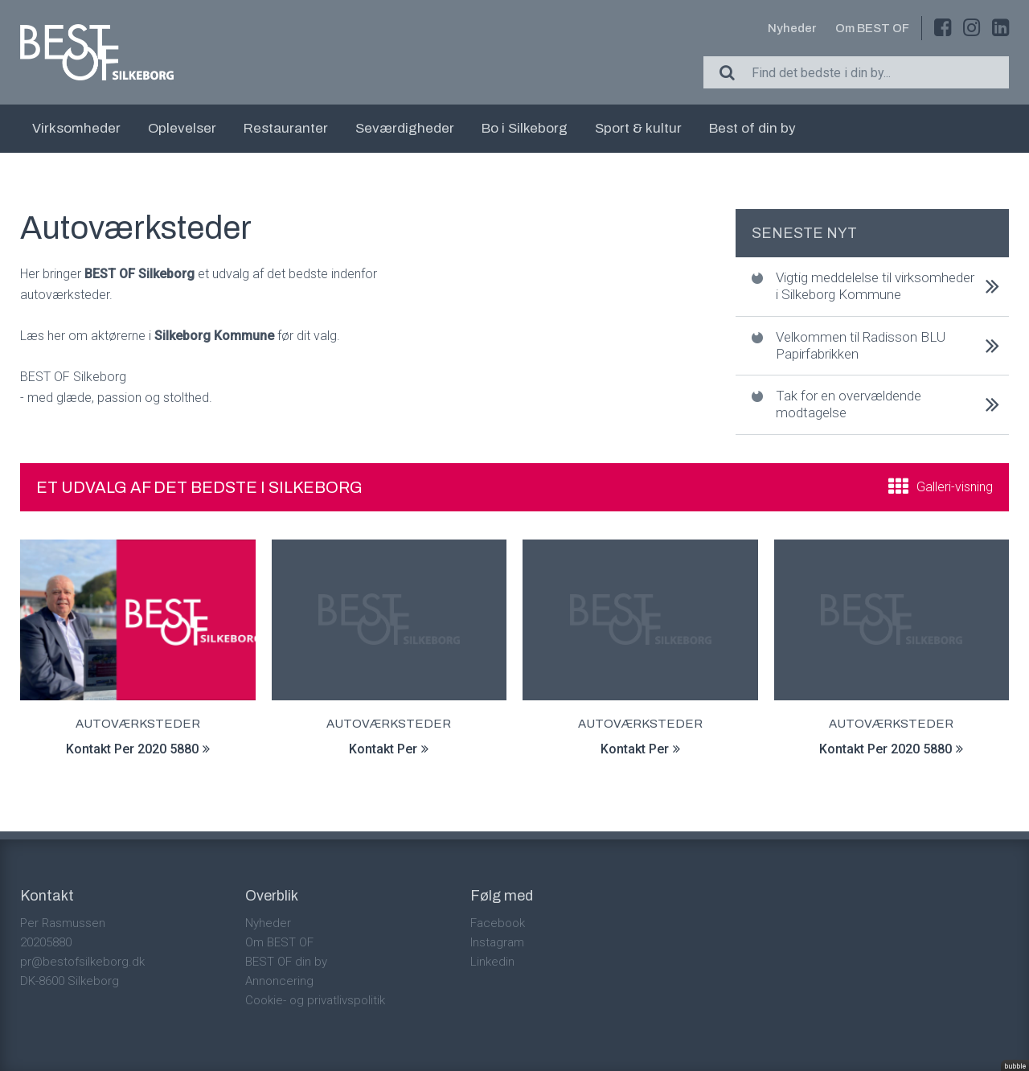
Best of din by (752, 128)
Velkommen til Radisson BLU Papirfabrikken (860, 345)
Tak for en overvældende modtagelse (848, 404)
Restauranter (286, 128)
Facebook (497, 923)
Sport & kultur (638, 128)
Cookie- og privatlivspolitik (315, 1000)
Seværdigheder (404, 128)
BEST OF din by (286, 961)
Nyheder (792, 28)
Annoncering (279, 981)
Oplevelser (182, 128)
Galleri (954, 486)
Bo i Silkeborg (525, 128)
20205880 (46, 942)
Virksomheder (76, 128)
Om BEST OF (872, 28)
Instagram (497, 942)
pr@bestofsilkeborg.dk (82, 961)
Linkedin (492, 961)
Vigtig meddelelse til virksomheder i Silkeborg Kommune (875, 285)
